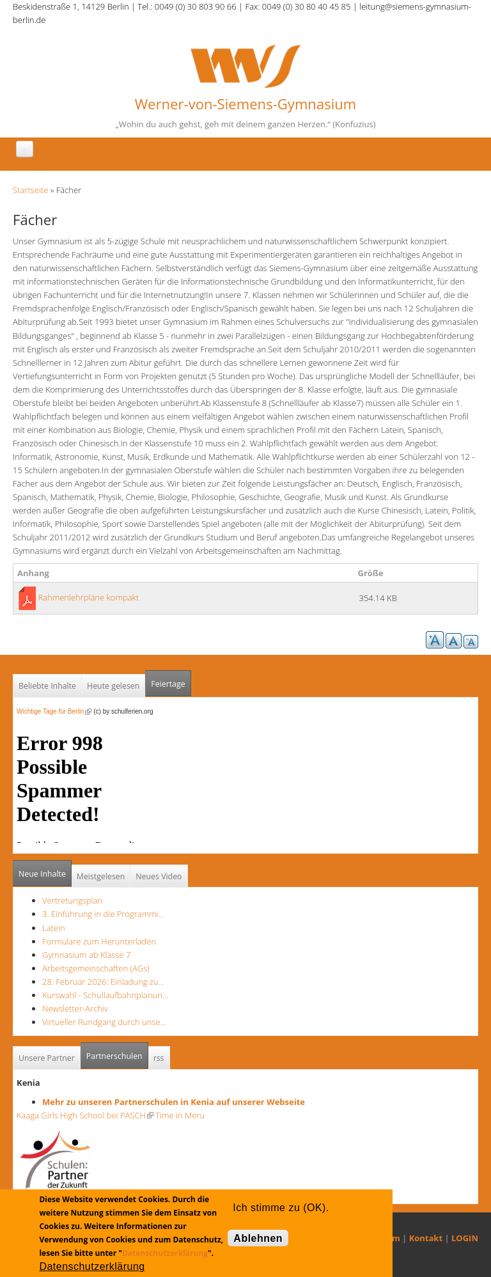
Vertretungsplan (72, 900)
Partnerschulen (117, 1052)
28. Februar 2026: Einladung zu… (103, 981)
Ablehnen (258, 1238)
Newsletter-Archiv (75, 1008)
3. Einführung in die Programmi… (103, 914)
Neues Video (159, 876)
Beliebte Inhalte (47, 685)
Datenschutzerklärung (165, 1253)
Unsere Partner (47, 1058)
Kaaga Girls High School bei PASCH (85, 1115)
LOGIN (464, 1238)
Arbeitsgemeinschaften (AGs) (96, 968)
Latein (53, 928)
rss (158, 1058)
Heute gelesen (113, 685)
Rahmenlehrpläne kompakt (88, 597)
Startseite (30, 190)
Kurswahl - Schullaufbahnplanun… (105, 995)
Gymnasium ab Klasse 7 (86, 954)
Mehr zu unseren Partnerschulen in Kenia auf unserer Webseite (173, 1102)
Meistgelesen (101, 876)
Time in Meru (179, 1115)
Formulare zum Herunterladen (99, 941)
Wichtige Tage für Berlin (54, 711)
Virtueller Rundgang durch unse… (104, 1022)
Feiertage (168, 683)
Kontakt (425, 1238)
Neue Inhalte (42, 873)
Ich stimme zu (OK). (281, 1207)
